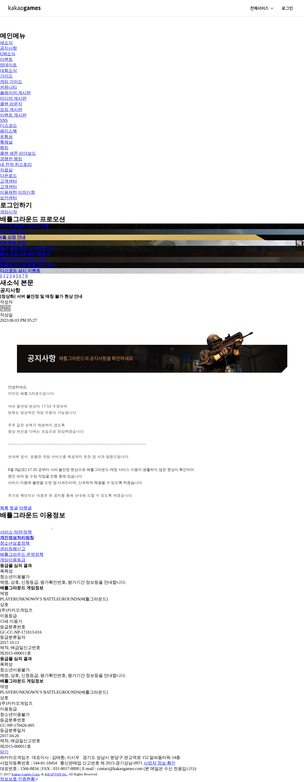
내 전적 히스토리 (16, 164)
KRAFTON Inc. (56, 774)
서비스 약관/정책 (16, 532)
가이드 (6, 76)
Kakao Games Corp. (25, 774)
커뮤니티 (8, 87)
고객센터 (8, 181)
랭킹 (4, 147)
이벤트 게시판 (13, 115)
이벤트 (6, 59)
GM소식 (7, 53)
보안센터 (8, 198)
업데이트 (8, 65)
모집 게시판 (11, 109)
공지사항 (8, 48)
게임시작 (8, 212)
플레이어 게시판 (15, 93)
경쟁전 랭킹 (11, 159)
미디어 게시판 (13, 98)
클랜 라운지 (11, 104)
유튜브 (6, 136)
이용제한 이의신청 (17, 192)
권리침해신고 (12, 549)
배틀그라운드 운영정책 (21, 554)
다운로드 (8, 175)
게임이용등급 (12, 560)
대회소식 (8, 70)
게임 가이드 (11, 81)
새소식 (6, 42)
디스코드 (8, 125)
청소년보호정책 (15, 543)
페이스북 (8, 131)
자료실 (6, 170)
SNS (4, 120)
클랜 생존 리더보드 (18, 153)
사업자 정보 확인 (159, 763)
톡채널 (6, 142)
